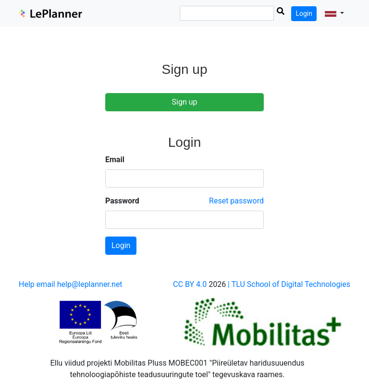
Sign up (184, 102)
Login (303, 13)
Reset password (236, 200)
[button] (334, 13)
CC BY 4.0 (190, 284)
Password (122, 200)
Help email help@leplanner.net (71, 284)
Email (114, 159)
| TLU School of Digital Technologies (289, 284)
